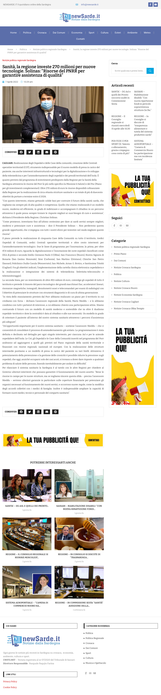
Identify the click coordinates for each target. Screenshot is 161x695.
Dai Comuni (59, 32)
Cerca (150, 71)
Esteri (118, 32)
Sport (91, 32)
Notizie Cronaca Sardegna (127, 267)
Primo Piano (120, 254)
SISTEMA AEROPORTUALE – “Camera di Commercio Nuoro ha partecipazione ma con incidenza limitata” (143, 150)
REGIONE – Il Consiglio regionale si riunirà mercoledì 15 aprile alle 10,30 (120, 122)
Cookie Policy (10, 687)
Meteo (147, 32)
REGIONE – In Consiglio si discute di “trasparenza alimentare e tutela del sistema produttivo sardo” (143, 125)
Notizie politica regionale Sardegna (50, 49)
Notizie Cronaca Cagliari (126, 301)
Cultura (104, 32)
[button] (21, 152)
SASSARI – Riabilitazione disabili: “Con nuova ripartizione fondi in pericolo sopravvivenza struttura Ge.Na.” (143, 101)
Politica (27, 32)
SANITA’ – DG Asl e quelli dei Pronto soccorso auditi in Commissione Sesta (121, 97)
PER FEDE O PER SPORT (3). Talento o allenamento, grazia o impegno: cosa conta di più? (120, 147)
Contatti (80, 39)
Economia (77, 32)
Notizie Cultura (122, 281)
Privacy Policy (10, 681)
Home (13, 32)
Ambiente (132, 32)
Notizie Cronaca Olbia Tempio (129, 308)
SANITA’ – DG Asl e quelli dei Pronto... (27, 506)
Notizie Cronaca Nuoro (125, 288)
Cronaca (42, 32)
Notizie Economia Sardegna (128, 295)
